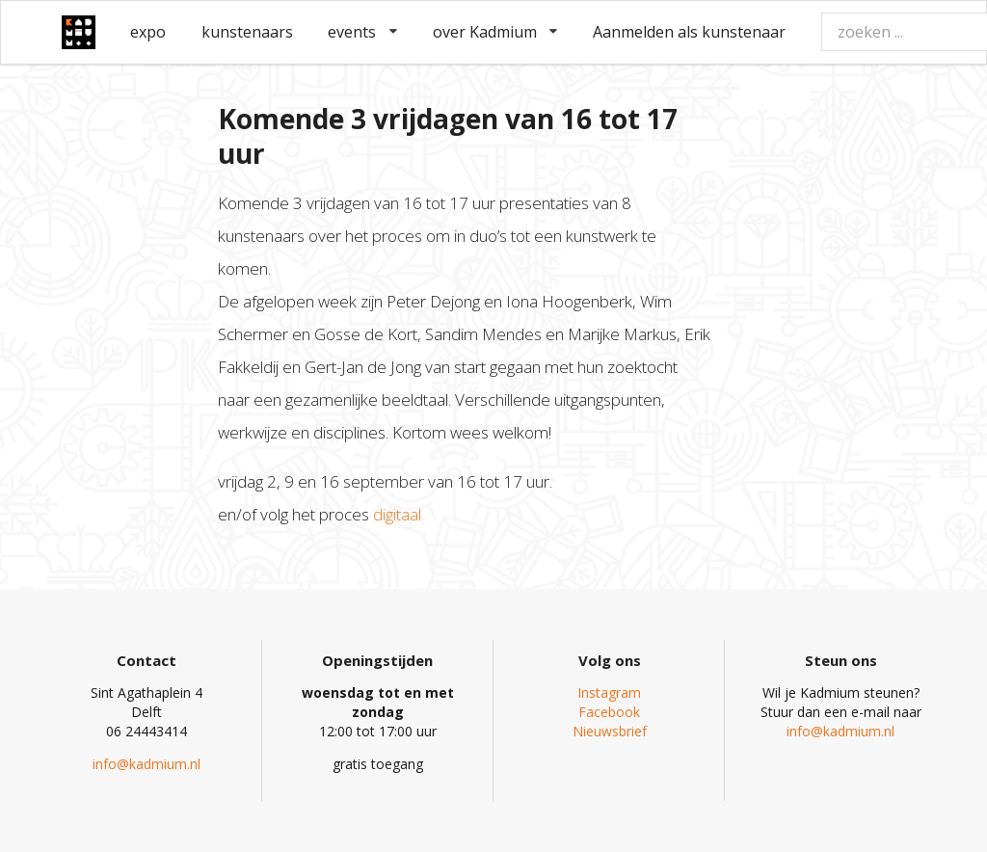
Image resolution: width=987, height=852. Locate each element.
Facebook (609, 712)
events (362, 31)
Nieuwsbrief (610, 731)
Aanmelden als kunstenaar (689, 31)
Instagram (609, 692)
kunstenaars (247, 31)
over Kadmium (495, 31)
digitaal (397, 514)
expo (148, 31)
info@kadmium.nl (146, 764)
